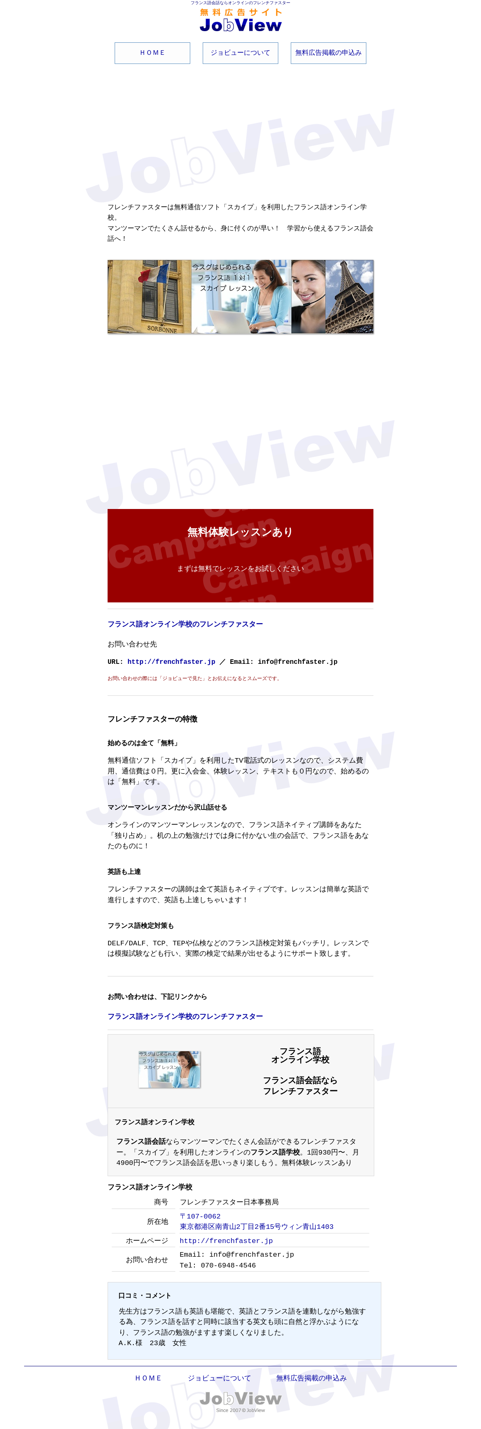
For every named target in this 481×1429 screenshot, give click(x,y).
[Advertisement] (240, 127)
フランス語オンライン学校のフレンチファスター (185, 622)
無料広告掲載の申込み (328, 52)
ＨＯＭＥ (152, 52)
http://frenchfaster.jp (173, 659)
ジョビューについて (240, 52)
